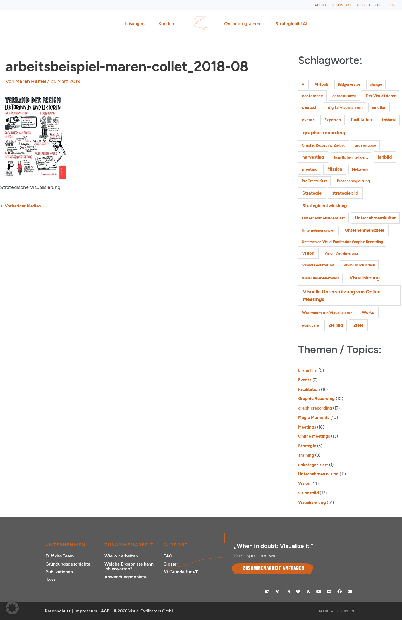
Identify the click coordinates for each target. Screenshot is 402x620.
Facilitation (309, 389)
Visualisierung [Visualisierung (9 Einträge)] (365, 278)
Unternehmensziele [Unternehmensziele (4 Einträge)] (364, 230)
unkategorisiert (313, 464)
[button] (12, 607)
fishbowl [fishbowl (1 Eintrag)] (389, 120)
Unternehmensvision (318, 474)
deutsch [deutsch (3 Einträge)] (310, 107)
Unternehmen (65, 544)
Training (306, 455)
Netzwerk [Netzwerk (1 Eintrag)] (360, 169)
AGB (105, 611)
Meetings (307, 427)
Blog (360, 5)
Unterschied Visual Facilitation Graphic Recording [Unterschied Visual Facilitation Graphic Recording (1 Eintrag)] (342, 242)
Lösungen (136, 24)
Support (175, 544)
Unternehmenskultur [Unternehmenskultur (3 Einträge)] (375, 218)
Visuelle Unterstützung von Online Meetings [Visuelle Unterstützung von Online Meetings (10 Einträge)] (342, 295)
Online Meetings (314, 436)
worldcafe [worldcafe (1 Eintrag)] (310, 325)
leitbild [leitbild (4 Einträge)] (385, 157)
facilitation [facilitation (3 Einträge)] (361, 119)
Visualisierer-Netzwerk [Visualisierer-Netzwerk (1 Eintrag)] (320, 278)
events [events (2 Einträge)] (308, 120)
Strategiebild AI (291, 23)
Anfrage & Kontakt (333, 5)
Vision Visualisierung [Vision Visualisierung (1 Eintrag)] (341, 253)
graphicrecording (315, 408)
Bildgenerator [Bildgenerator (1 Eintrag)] (349, 84)
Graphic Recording (316, 398)
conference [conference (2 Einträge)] (312, 96)
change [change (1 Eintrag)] (376, 84)
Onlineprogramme (244, 24)
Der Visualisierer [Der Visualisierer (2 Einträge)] (381, 96)
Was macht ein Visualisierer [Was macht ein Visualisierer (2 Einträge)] (327, 312)
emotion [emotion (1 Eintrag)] (379, 108)
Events (304, 379)
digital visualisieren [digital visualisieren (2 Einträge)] (345, 107)
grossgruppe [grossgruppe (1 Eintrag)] (365, 145)
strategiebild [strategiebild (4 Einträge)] (345, 193)
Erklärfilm (307, 370)
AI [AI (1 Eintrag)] (303, 84)
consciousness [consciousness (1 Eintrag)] (344, 96)
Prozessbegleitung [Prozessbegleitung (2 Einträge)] (353, 181)
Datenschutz (58, 611)
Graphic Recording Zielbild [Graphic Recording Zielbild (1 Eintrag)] (324, 145)
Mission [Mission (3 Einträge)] (334, 169)
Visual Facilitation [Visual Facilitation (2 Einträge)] (318, 265)
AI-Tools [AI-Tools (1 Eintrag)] (322, 84)
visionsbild (308, 492)
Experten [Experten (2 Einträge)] (332, 120)
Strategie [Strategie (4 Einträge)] (312, 193)
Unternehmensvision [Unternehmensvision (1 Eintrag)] (318, 230)
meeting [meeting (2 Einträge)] (309, 169)
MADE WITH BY (337, 611)
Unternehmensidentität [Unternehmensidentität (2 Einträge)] (323, 218)
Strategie (307, 445)
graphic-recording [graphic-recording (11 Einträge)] (324, 133)
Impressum (86, 611)
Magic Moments (313, 417)
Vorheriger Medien (21, 206)
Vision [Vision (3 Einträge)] (308, 253)
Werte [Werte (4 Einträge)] (368, 312)
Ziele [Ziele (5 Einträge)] (358, 325)
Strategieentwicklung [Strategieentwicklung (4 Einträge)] (324, 205)
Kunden (168, 24)
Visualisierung (312, 502)
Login (374, 5)
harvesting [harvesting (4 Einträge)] (313, 157)
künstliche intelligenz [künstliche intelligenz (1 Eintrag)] (351, 157)
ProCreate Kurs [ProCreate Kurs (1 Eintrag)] (314, 181)
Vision (304, 483)
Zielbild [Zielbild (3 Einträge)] (336, 325)
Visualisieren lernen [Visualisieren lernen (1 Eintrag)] (359, 265)
